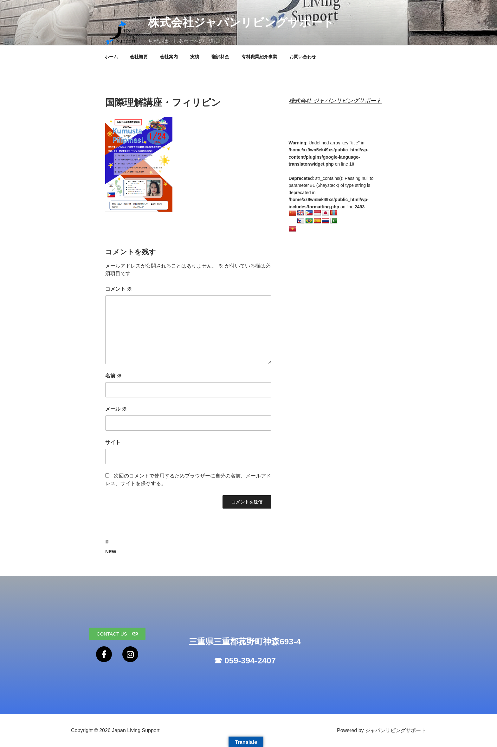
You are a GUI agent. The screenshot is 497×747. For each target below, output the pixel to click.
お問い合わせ (302, 56)
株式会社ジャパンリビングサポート (241, 22)
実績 (194, 56)
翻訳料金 (220, 56)
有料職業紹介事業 (259, 56)
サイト (112, 442)
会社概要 (139, 56)
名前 (113, 375)
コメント (118, 289)
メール (116, 409)
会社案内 (169, 56)
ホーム (111, 56)
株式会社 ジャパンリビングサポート (335, 101)
